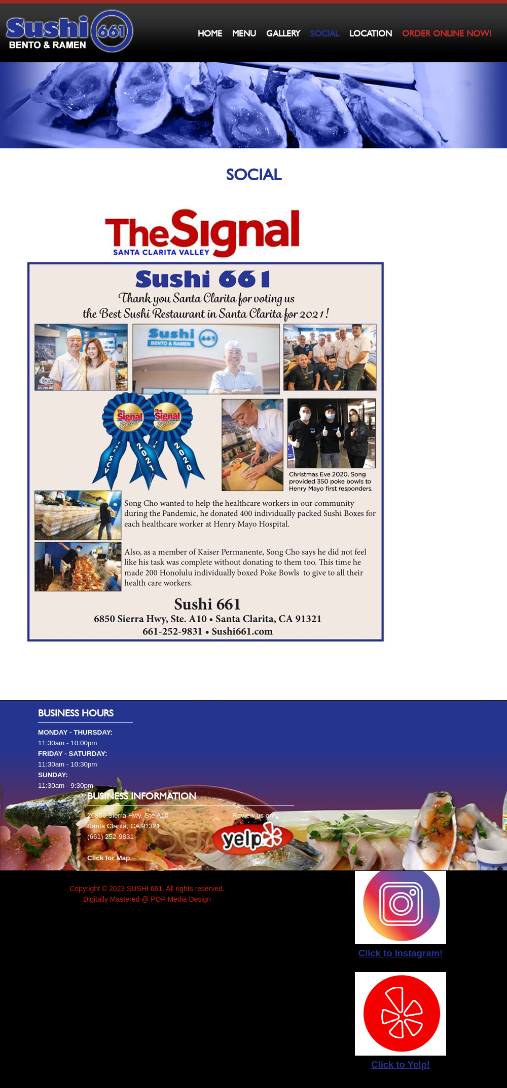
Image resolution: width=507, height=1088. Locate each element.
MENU (244, 33)
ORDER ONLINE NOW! (447, 33)
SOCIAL (324, 33)
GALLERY (283, 33)
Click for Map (108, 858)
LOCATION (370, 33)
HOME (210, 33)
